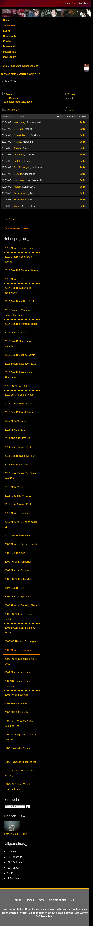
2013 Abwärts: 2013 (15, 487)
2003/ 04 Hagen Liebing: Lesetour (18, 683)
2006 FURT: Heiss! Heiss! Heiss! (18, 616)
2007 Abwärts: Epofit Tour (18, 596)
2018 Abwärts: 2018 (15, 279)
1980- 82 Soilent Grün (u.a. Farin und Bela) (19, 786)
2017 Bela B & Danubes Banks (21, 324)
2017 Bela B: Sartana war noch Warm (18, 290)
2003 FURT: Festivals (16, 695)
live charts (84, 3)
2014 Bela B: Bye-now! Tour (20, 456)
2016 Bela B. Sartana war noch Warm (18, 344)
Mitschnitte (9, 51)
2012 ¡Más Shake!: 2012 (18, 495)
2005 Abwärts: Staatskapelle (20, 650)
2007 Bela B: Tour (14, 588)
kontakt (30, 900)
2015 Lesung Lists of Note (19, 394)
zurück (18, 900)
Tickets (71, 94)
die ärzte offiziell (57, 900)
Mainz (17, 206)
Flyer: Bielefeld (10, 98)
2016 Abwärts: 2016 (15, 332)
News (5, 20)
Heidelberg (19, 122)
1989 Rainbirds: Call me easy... (18, 750)
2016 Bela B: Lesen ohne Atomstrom (18, 375)
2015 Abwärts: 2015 (15, 421)
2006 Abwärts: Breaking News (21, 605)
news (41, 900)
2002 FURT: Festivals (16, 712)
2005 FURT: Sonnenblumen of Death (21, 661)
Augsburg (19, 154)
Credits (7, 41)
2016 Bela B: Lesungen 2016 (20, 363)
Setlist (83, 122)
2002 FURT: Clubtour (16, 703)
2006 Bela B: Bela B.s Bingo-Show (20, 630)
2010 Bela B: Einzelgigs (17, 535)
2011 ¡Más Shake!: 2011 (18, 504)
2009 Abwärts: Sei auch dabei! (21, 544)
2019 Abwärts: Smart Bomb (19, 248)
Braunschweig (21, 193)
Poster (9, 94)
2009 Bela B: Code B (16, 553)
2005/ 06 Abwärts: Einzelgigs (20, 641)
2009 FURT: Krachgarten (18, 561)
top (72, 900)
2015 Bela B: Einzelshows (19, 412)
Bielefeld (18, 161)
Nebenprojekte (30, 66)
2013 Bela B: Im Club (16, 464)
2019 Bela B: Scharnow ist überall (19, 259)
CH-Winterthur (21, 135)
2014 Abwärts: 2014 (15, 429)
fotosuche (12, 799)
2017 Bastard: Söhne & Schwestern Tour (17, 312)
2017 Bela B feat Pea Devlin (20, 301)
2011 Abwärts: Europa (17, 513)
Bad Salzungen (22, 167)
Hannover (19, 180)
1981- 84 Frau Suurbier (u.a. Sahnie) (20, 773)
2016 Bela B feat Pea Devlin (20, 355)
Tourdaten (8, 25)
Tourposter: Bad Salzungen (17, 101)
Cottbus (18, 174)
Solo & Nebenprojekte (16, 228)
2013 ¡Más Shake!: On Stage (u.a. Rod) (20, 476)
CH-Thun (18, 129)
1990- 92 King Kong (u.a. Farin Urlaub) (21, 737)
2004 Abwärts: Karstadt (17, 672)
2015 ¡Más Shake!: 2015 (18, 403)
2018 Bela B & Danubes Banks (21, 270)
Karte (71, 110)
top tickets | (65, 3)
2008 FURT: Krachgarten (18, 579)
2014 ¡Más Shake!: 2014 (18, 447)
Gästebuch (9, 36)
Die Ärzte (10, 219)
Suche (6, 31)
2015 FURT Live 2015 (16, 386)
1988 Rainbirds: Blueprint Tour (21, 762)
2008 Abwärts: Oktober (17, 570)
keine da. (70, 98)
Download (8, 46)
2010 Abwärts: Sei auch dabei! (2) (21, 524)
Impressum (9, 57)
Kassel (17, 186)
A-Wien (17, 148)
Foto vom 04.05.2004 (15, 834)
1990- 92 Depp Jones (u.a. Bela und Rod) (19, 723)
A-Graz (17, 141)
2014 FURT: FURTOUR (17, 438)
